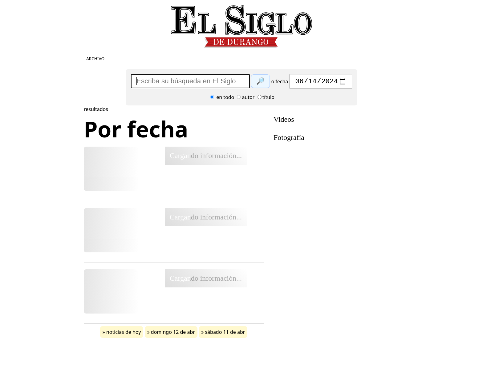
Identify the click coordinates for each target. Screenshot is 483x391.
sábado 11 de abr (225, 333)
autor (245, 98)
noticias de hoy (123, 333)
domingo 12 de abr (173, 333)
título (266, 98)
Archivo (95, 58)
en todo (222, 98)
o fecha (279, 83)
